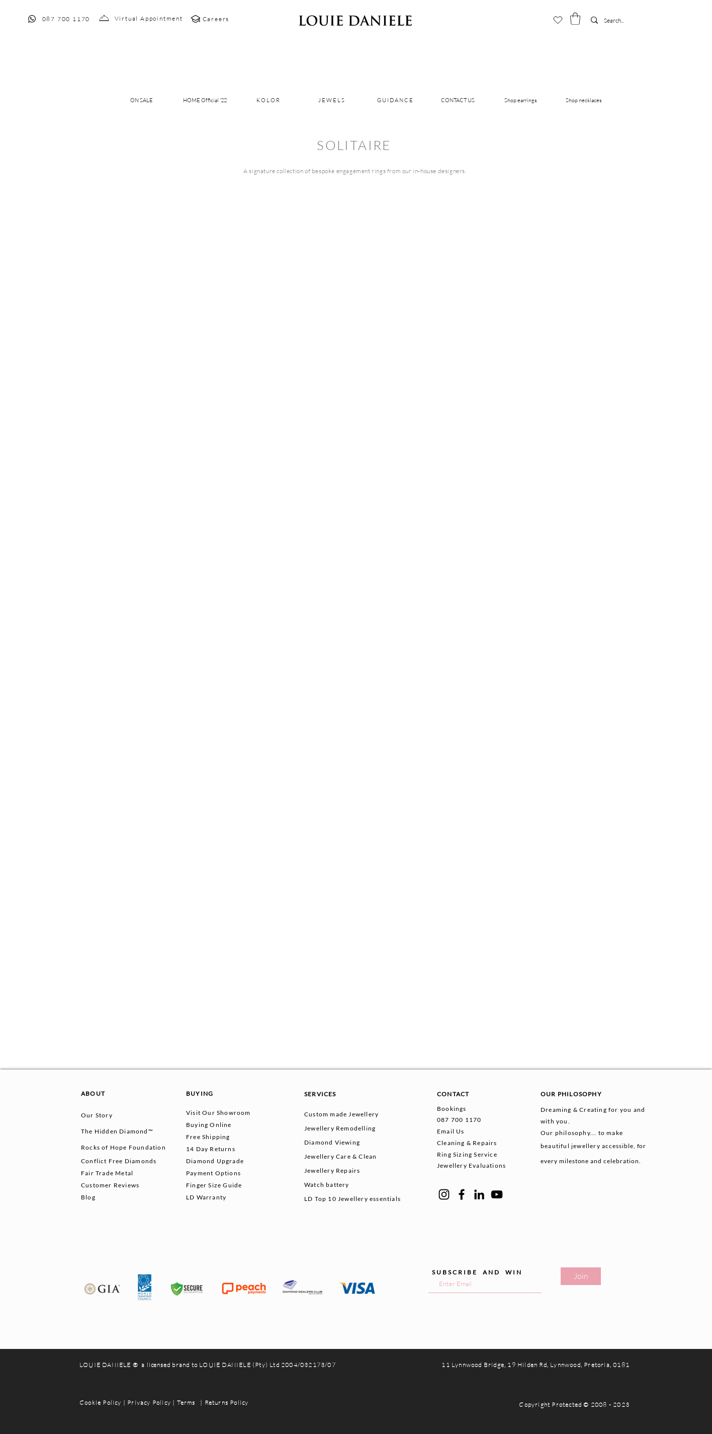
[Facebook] (462, 1194)
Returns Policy (227, 1402)
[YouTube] (497, 1194)
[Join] (581, 1276)
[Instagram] (444, 1194)
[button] (575, 19)
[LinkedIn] (479, 1194)
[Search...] (619, 21)
